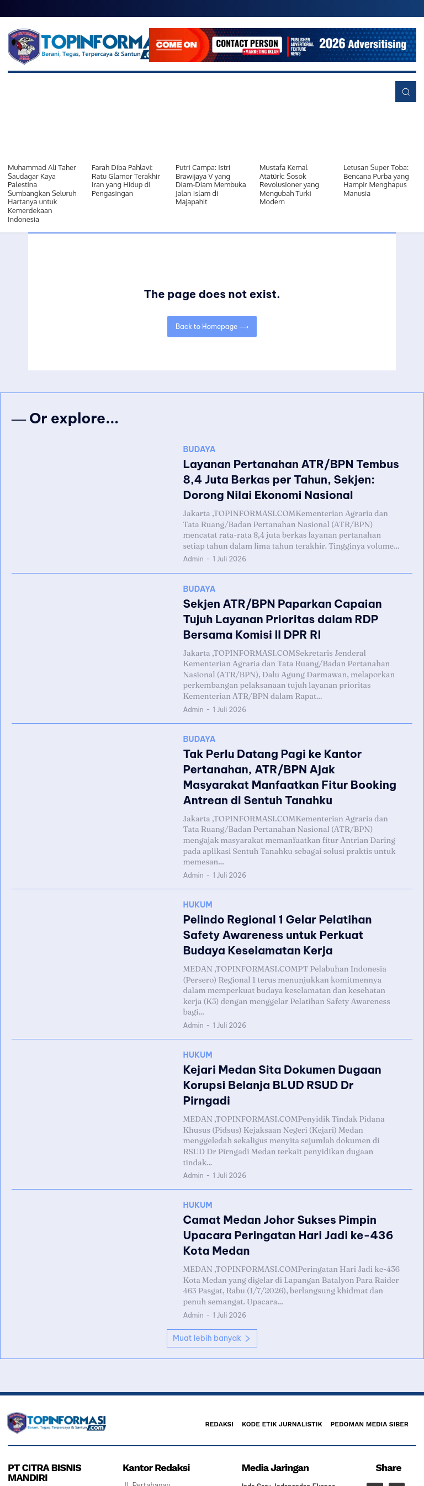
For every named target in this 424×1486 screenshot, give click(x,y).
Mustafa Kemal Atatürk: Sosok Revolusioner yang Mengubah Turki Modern (289, 184)
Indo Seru (256, 1399)
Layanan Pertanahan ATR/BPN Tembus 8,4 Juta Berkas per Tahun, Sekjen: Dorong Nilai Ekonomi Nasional (289, 479)
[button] (405, 91)
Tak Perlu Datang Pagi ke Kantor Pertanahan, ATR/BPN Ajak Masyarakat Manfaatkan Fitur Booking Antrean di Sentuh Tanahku (283, 750)
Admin (193, 554)
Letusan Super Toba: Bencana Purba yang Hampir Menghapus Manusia (376, 180)
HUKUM (197, 866)
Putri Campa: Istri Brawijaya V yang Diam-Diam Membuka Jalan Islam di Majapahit (211, 184)
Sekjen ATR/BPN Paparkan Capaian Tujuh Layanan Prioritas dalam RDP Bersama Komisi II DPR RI (288, 609)
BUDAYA (199, 453)
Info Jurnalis (306, 1414)
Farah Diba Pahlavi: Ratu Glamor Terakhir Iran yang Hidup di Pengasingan (126, 180)
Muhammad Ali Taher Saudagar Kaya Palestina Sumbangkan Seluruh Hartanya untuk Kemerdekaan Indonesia (42, 193)
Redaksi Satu (262, 1414)
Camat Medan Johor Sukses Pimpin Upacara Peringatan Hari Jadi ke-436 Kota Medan (281, 1154)
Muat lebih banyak (212, 1250)
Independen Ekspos (304, 1399)
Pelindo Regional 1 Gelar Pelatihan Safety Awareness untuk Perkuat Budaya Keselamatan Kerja (287, 891)
